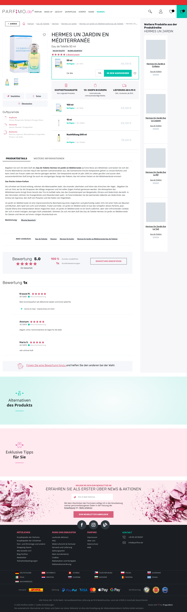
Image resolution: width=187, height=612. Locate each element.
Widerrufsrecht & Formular (64, 544)
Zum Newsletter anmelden (93, 514)
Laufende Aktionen (60, 537)
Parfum (31, 23)
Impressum (92, 537)
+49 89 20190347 (135, 537)
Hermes (55, 23)
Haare (91, 12)
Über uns (91, 540)
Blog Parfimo (22, 554)
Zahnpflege (70, 12)
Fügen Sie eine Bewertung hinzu (46, 365)
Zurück (13, 24)
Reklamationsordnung (61, 564)
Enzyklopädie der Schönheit (29, 540)
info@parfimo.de (135, 542)
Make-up (48, 12)
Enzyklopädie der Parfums (28, 537)
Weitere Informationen (49, 158)
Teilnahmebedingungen (27, 561)
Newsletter (21, 557)
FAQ (54, 540)
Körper (82, 12)
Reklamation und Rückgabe (64, 561)
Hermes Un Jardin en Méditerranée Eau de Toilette (101, 23)
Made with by (160, 605)
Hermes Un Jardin (69, 23)
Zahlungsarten (58, 550)
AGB (89, 547)
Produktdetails (16, 158)
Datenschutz (92, 544)
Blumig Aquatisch (28, 220)
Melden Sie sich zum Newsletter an (93, 487)
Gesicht (58, 12)
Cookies (55, 557)
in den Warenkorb (118, 73)
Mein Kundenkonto (60, 554)
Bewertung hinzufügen (108, 261)
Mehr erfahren (85, 507)
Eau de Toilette (42, 23)
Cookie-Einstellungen (45, 605)
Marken (101, 12)
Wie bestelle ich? (24, 550)
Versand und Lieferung (62, 547)
